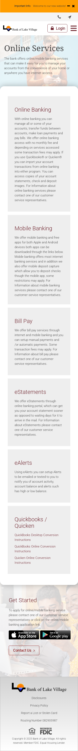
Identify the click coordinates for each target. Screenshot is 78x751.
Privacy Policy (39, 705)
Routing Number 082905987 (39, 720)
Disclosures (39, 698)
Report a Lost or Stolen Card (39, 713)
